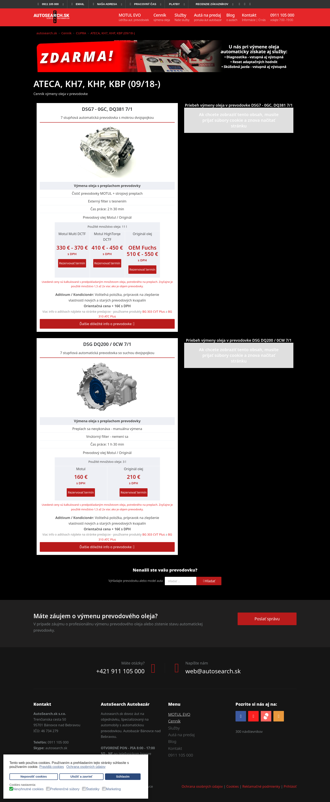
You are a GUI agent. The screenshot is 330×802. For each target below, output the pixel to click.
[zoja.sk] (266, 716)
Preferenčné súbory (65, 789)
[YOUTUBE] (253, 716)
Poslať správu (267, 619)
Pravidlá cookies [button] (51, 767)
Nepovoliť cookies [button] (33, 776)
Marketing (113, 789)
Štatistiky (93, 789)
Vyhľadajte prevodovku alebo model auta (136, 581)
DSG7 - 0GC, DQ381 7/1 (107, 109)
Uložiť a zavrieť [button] (82, 776)
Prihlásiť (290, 786)
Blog (172, 741)
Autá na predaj (181, 734)
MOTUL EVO (179, 714)
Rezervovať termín (72, 263)
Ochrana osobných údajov (202, 786)
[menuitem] (50, 4)
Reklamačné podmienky (261, 786)
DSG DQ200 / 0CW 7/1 (107, 344)
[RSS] (278, 716)
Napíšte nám (196, 663)
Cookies (232, 786)
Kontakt (175, 748)
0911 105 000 (180, 755)
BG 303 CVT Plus (153, 312)
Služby (174, 728)
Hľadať (209, 581)
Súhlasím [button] (123, 776)
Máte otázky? (133, 663)
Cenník (174, 721)
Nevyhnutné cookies (28, 789)
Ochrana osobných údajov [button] (85, 767)
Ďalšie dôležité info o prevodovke (107, 324)
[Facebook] (241, 716)
